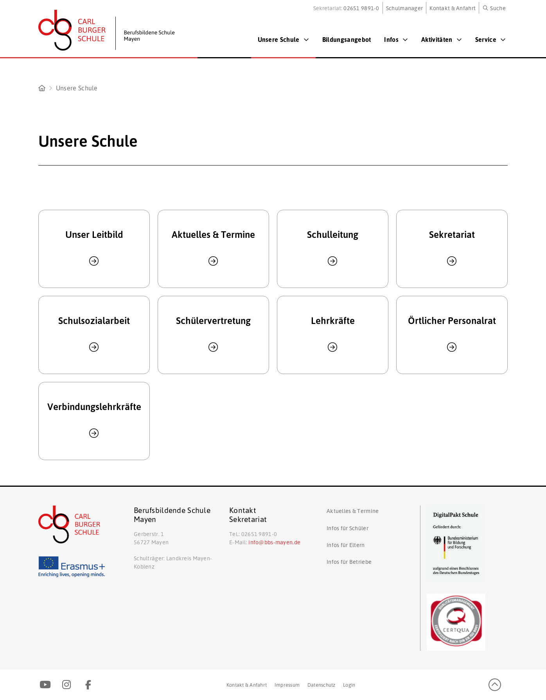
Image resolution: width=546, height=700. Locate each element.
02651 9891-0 (361, 7)
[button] (494, 8)
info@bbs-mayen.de (274, 541)
